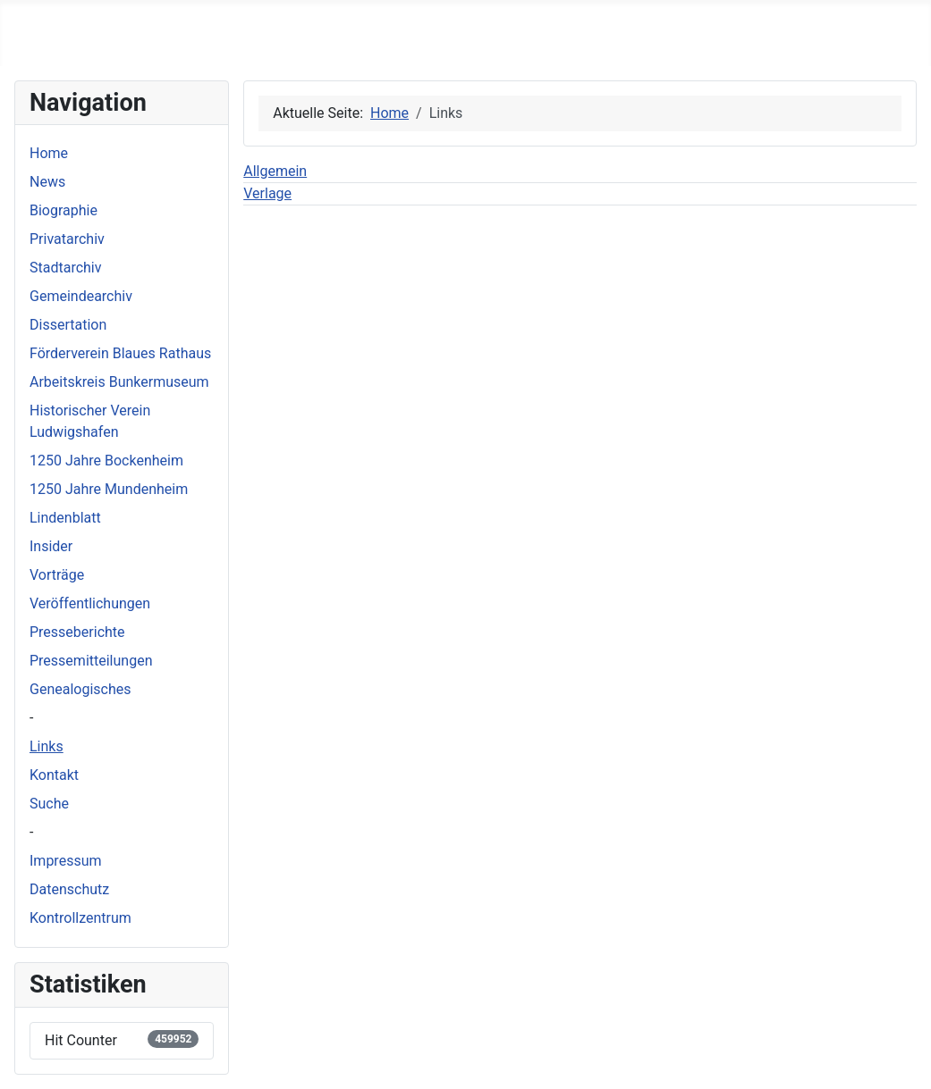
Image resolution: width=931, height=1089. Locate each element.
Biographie (63, 210)
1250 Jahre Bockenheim (106, 460)
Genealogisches (80, 689)
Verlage (267, 193)
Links (46, 746)
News (47, 181)
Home (49, 153)
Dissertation (68, 324)
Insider (51, 546)
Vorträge (57, 574)
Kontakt (54, 774)
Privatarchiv (67, 238)
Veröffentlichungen (90, 603)
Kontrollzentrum (80, 917)
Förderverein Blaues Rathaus (120, 353)
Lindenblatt (65, 517)
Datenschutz (69, 889)
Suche (49, 803)
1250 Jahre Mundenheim (109, 489)
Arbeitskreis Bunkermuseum (119, 381)
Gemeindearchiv (81, 296)
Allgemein (275, 171)
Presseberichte (77, 632)
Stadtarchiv (66, 267)
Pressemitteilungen (91, 660)
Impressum (66, 860)
